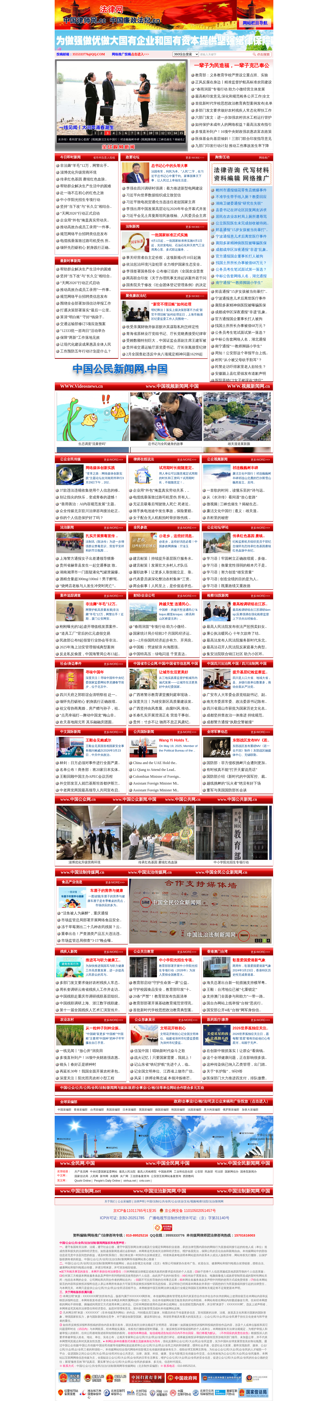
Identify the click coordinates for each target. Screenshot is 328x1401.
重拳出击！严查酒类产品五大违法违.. (91, 934)
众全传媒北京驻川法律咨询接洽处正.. (90, 511)
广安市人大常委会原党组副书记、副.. (237, 695)
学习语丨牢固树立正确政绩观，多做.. (237, 558)
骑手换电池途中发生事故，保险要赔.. (163, 511)
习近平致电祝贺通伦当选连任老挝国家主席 (160, 202)
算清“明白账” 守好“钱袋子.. (82, 317)
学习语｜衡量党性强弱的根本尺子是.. (237, 565)
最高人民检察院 (146, 1171)
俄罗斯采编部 (231, 1109)
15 (181, 133)
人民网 (94, 1176)
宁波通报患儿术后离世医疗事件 (241, 236)
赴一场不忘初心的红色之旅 (82, 193)
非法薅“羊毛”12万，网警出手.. (84, 165)
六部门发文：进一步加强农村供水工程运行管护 (233, 117)
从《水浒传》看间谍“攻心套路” (76, 139)
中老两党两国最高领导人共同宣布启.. (90, 790)
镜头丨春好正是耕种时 (78, 1064)
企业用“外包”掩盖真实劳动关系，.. (161, 490)
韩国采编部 (178, 1109)
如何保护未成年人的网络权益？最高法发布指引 (233, 124)
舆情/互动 (222, 157)
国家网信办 (231, 1171)
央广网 (124, 1176)
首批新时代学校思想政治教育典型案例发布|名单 (233, 103)
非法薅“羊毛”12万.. (101, 604)
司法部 (219, 1171)
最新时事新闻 (70, 261)
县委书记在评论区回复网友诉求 (241, 210)
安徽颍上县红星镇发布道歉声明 (240, 376)
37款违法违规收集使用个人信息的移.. (90, 490)
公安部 (199, 1171)
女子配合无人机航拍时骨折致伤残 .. (161, 518)
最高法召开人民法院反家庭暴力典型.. (237, 647)
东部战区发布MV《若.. (251, 740)
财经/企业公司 (144, 595)
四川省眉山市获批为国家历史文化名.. (237, 708)
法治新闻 (67, 527)
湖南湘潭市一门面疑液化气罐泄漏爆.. (90, 572)
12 (162, 133)
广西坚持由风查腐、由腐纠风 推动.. (161, 708)
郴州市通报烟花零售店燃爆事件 (241, 190)
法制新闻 (132, 226)
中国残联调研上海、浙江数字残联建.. (90, 1003)
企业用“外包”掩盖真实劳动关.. (84, 220)
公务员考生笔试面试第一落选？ (241, 269)
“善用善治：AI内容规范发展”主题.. (88, 504)
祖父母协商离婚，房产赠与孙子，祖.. (90, 708)
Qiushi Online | (83, 1180)
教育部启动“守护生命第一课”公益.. (161, 983)
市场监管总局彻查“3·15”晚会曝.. (87, 940)
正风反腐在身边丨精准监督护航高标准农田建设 (233, 82)
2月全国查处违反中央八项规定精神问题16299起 (164, 354)
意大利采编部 (212, 1109)
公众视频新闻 (217, 459)
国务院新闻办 (248, 1171)
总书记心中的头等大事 (169, 166)
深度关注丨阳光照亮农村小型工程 (87, 1078)
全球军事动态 (217, 732)
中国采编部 (64, 1109)
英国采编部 (146, 1109)
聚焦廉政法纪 (136, 296)
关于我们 (110, 1201)
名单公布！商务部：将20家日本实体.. (90, 770)
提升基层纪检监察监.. (250, 672)
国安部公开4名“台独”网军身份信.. (234, 1010)
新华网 (104, 1176)
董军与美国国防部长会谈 (227, 790)
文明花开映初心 (173, 1028)
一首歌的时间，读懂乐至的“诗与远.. (236, 490)
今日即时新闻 (70, 157)
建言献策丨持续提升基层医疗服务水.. (163, 558)
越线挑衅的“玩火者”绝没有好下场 (234, 783)
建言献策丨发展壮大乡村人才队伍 (160, 565)
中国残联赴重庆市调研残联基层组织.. (90, 996)
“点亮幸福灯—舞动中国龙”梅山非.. (88, 715)
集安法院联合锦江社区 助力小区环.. (235, 654)
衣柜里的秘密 (217, 518)
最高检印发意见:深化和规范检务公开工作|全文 (232, 96)
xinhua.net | (130, 1180)
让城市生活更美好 (173, 672)
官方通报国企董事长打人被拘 (239, 256)
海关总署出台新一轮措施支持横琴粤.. (237, 983)
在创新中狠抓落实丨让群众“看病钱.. (236, 1051)
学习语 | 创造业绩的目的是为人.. (232, 579)
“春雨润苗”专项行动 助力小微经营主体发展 (230, 89)
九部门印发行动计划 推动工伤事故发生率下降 (232, 146)
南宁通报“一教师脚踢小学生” (239, 283)
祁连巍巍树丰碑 (245, 468)
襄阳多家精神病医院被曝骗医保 (241, 243)
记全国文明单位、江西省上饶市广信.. (164, 1071)
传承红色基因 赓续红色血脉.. (83, 179)
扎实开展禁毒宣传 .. (102, 536)
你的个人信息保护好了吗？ (81, 518)
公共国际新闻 (143, 732)
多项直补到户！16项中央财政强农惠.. (90, 1058)
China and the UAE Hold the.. (155, 763)
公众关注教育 (143, 951)
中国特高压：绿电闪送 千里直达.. (160, 654)
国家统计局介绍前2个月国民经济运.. (162, 633)
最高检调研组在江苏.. (250, 604)
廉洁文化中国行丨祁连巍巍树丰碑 (123, 139)
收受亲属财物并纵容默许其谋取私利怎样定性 (162, 327)
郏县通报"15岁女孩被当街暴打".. (242, 230)
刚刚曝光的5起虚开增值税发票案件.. (89, 627)
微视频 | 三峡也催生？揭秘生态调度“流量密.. (179, 139)
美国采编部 (113, 1109)
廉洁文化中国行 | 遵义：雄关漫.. (232, 511)
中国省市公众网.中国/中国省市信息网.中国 (165, 663)
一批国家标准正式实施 (169, 235)
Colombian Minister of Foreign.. (156, 776)
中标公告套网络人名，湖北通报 (241, 276)
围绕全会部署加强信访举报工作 (85, 303)
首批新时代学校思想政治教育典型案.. (163, 1010)
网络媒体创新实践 (100, 468)
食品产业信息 (72, 882)
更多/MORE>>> (195, 157)
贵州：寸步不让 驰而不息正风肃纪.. (161, 722)
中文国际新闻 (70, 732)
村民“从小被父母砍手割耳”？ (238, 363)
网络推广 (264, 157)
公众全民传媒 (70, 459)
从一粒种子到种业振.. (103, 1028)
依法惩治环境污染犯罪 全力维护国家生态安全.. (164, 264)
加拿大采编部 (250, 1109)
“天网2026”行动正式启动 (80, 213)
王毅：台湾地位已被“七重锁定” (232, 989)
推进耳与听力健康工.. (103, 960)
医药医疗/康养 (217, 1019)
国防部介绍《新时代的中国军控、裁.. (237, 776)
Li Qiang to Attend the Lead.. (154, 770)
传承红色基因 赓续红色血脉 (164, 860)
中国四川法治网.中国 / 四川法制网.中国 (236, 663)
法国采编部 (194, 1109)
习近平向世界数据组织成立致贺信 (153, 195)
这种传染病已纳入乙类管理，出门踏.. (237, 1064)
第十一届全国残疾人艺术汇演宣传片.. (90, 1010)
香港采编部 (80, 1109)
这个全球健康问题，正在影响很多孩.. (237, 1058)
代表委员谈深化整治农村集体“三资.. (162, 579)
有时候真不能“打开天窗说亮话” (232, 770)
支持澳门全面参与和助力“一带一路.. (236, 996)
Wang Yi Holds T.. (174, 740)
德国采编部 (162, 1109)
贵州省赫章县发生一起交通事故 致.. (88, 565)
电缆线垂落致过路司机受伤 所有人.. (161, 497)
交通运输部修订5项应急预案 (83, 324)
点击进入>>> (140, 54)
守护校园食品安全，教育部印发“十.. (162, 989)
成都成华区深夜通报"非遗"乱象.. (242, 249)
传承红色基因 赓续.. (249, 536)
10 (150, 133)
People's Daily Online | (108, 1180)
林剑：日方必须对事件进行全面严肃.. (90, 763)
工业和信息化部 (183, 1171)
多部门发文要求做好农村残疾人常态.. (90, 983)
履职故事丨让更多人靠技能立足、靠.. (163, 572)
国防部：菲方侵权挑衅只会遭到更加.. (237, 763)
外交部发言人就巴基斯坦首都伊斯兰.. (90, 783)
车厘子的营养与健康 (106, 891)
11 (156, 133)
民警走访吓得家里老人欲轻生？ (240, 370)
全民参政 (140, 527)
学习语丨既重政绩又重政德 (228, 586)
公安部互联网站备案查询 (166, 1176)
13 (169, 133)
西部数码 (188, 1176)
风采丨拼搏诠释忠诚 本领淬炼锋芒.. (163, 1078)
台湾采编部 (97, 1109)
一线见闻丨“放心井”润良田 (81, 1051)
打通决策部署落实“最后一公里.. (85, 310)
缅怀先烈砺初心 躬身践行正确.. (85, 247)
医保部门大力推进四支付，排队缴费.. (237, 1078)
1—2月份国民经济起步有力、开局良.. (163, 640)
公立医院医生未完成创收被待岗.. (242, 223)
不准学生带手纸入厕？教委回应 (241, 197)
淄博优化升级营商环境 (78, 172)
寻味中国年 (95, 672)
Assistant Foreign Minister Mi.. (156, 783)
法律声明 (139, 1201)
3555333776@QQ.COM (88, 54)
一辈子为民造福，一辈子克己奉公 (231, 65)
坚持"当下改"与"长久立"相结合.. (86, 206)
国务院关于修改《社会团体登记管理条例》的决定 (166, 285)
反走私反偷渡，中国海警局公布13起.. (90, 654)
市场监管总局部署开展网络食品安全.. (91, 920)
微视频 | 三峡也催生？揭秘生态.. (232, 504)
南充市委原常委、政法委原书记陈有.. (237, 701)
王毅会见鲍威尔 (98, 740)
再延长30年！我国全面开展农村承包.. (90, 1071)
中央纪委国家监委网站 (103, 1171)
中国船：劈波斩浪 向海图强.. (156, 647)
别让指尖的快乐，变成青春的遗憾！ (89, 497)
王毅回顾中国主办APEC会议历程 (86, 776)
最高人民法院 (127, 1171)
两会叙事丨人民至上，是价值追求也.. (163, 586)
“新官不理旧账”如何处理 (171, 304)
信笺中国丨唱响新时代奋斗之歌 (159, 1051)
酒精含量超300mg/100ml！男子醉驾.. (89, 579)
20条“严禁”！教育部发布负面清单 (160, 996)
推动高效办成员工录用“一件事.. (85, 227)
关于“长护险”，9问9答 (225, 1071)
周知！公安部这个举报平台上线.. (241, 356)
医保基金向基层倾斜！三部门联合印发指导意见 (233, 139)
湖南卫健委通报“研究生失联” (239, 203)
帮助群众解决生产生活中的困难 (85, 186)
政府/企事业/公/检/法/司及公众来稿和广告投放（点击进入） (222, 1101)
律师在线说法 (143, 459)
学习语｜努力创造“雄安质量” (230, 572)
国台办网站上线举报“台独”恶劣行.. (235, 1003)
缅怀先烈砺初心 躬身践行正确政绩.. (88, 701)
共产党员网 (81, 1171)
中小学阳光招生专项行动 (80, 200)
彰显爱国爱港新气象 (249, 960)
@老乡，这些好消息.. (176, 536)
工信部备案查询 (139, 1176)
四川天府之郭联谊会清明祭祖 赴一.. (88, 695)
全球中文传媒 (92, 13)
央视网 (114, 1176)
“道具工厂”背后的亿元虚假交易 (85, 633)
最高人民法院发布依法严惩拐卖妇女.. (237, 627)
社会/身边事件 (71, 663)
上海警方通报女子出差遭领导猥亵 (87, 558)
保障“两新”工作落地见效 (80, 337)
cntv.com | (145, 1180)
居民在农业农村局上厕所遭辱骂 (241, 216)
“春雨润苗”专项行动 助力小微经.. (159, 627)
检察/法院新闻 (217, 595)
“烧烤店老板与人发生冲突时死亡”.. (88, 586)
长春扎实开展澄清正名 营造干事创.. (161, 715)
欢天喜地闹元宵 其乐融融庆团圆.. (86, 722)
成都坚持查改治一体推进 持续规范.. (235, 715)
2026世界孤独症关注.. (250, 1028)
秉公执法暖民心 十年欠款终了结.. (233, 633)
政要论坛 (132, 157)
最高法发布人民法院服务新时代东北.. (237, 640)
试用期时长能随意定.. (176, 468)
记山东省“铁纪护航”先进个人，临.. (162, 1064)
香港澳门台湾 (217, 951)
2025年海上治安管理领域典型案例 (87, 647)
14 (175, 133)
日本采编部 (129, 1109)
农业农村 (67, 1019)
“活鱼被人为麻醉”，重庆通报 (84, 913)
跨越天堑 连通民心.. (175, 604)
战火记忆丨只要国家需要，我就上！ (163, 1058)
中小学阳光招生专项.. (176, 960)
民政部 (209, 1171)
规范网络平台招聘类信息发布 (84, 234)
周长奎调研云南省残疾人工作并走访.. (90, 989)
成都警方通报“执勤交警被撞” (230, 722)
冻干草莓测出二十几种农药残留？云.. (91, 927)
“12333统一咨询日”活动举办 (82, 331)
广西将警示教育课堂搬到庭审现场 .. (161, 695)
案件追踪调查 (70, 595)
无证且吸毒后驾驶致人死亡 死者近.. (161, 504)
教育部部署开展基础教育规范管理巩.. (163, 1003)
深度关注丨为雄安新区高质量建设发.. (163, 701)
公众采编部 (124, 1201)
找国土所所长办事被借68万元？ (241, 263)
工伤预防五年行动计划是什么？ (85, 351)
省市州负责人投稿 (104, 157)
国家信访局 (81, 1176)
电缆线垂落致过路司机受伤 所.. (85, 241)
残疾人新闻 (68, 951)
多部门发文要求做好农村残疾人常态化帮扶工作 (233, 110)
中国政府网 (165, 1171)
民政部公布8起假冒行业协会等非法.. (89, 640)
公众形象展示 (145, 1019)
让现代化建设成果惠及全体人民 (85, 344)
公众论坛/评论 (217, 527)
